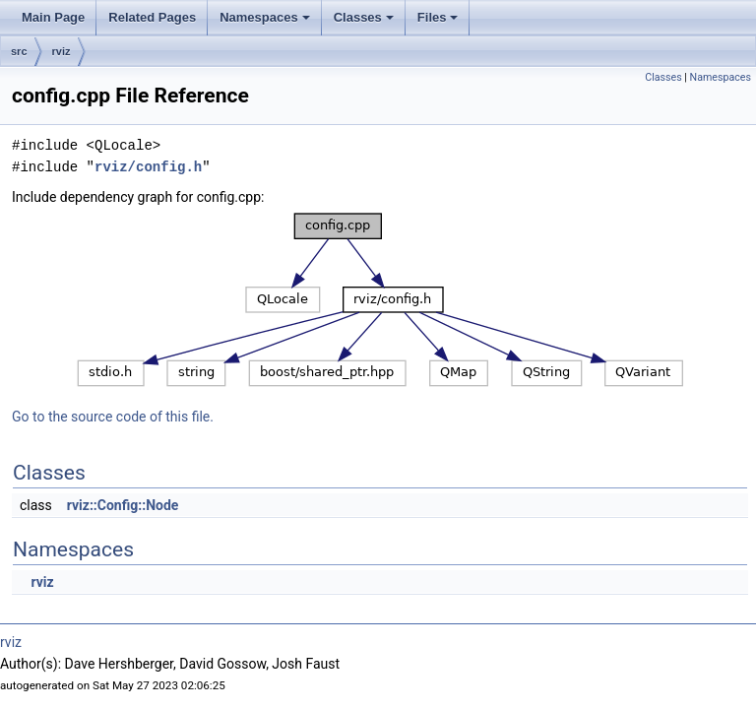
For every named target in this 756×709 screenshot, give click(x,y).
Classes (365, 22)
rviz (61, 51)
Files (439, 22)
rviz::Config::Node (123, 505)
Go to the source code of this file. (113, 416)
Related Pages (152, 17)
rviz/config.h (148, 167)
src (19, 51)
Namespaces (266, 22)
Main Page (53, 17)
